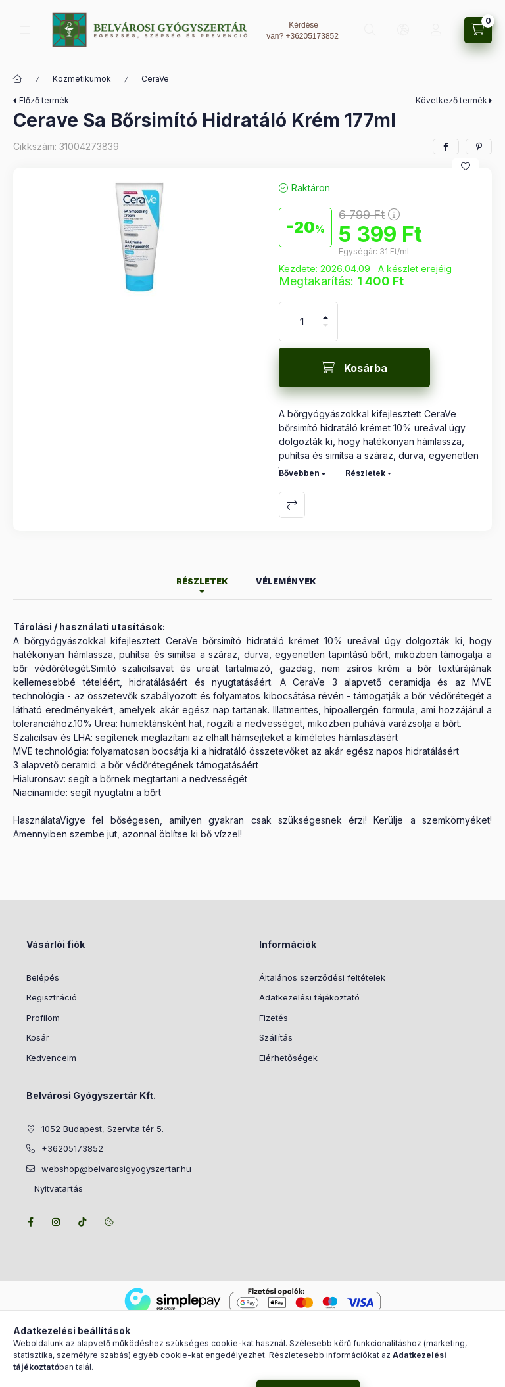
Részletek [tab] (202, 581)
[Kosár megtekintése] (478, 30)
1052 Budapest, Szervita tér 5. (102, 1128)
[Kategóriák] (25, 30)
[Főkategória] (17, 79)
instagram (56, 1222)
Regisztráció (51, 997)
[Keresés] (370, 30)
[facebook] (446, 146)
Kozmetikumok (82, 78)
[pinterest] (479, 146)
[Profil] (436, 30)
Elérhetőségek (288, 1057)
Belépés (42, 977)
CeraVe (155, 78)
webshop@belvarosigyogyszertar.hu (116, 1169)
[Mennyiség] (302, 321)
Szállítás (276, 1037)
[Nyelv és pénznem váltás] (403, 30)
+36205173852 (311, 36)
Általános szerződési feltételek (322, 977)
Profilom (43, 1017)
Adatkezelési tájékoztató (309, 997)
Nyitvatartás (54, 1188)
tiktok (83, 1222)
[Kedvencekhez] (465, 166)
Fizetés (273, 1017)
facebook (30, 1222)
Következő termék (451, 100)
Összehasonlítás (292, 505)
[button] (139, 244)
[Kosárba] (354, 367)
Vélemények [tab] (286, 581)
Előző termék (44, 100)
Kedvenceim (51, 1057)
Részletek (365, 473)
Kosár (37, 1037)
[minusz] (325, 331)
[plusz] (325, 311)
